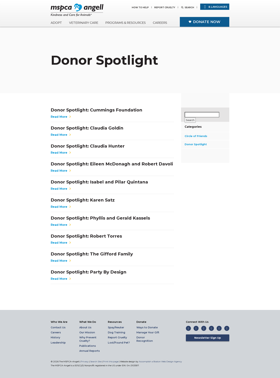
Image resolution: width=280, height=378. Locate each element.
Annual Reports (89, 350)
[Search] (190, 120)
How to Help (140, 7)
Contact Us (58, 327)
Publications (87, 345)
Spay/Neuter (116, 327)
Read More (61, 116)
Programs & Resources (125, 22)
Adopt (56, 22)
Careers (160, 22)
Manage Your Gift (147, 332)
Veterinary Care (83, 22)
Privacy (85, 361)
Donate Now (206, 22)
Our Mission (87, 332)
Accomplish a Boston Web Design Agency (160, 361)
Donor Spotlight (196, 144)
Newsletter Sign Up (207, 337)
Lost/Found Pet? (119, 342)
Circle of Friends (196, 136)
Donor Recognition (144, 339)
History (55, 337)
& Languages (214, 7)
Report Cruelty (164, 7)
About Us (85, 327)
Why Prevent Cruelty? (87, 339)
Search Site (96, 361)
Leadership (58, 342)
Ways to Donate (147, 327)
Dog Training (116, 332)
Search (189, 7)
